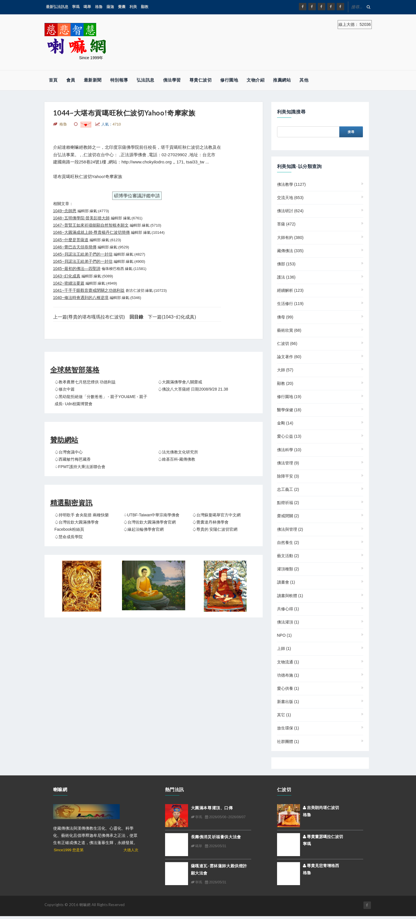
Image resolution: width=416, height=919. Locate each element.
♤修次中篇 (65, 389)
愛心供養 (288, 688)
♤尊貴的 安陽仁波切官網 (215, 529)
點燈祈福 (288, 502)
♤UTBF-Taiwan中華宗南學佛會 (151, 515)
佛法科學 (289, 449)
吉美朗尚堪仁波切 (321, 807)
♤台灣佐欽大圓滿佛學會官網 (149, 522)
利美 (133, 7)
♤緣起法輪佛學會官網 (143, 529)
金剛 (285, 423)
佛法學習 (172, 80)
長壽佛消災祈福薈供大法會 (216, 836)
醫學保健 (289, 410)
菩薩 (286, 224)
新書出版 (288, 701)
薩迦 (110, 7)
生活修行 (290, 303)
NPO (284, 635)
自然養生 (288, 542)
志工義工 (288, 489)
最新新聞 (93, 80)
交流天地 (290, 197)
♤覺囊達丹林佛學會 (210, 522)
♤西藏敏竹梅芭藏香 (73, 459)
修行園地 (229, 80)
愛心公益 (289, 436)
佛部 (286, 264)
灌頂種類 (288, 569)
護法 (286, 277)
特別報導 (119, 80)
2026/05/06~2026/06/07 (225, 817)
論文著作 (289, 356)
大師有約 (290, 237)
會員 (70, 80)
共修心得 (288, 609)
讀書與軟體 (290, 595)
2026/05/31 (215, 846)
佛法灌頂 (288, 622)
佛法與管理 (290, 529)
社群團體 (288, 741)
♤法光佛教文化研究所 (178, 452)
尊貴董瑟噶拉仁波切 (323, 836)
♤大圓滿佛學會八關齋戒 (180, 382)
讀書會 (286, 582)
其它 (284, 715)
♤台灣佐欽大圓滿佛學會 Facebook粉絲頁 (77, 526)
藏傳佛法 (290, 250)
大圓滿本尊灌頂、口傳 (212, 807)
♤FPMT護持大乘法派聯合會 (80, 466)
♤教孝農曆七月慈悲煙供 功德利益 (85, 382)
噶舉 (87, 7)
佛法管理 (288, 463)
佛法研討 (290, 210)
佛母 (285, 317)
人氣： (111, 124)
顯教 (144, 7)
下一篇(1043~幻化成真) (172, 316)
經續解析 (290, 290)
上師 (284, 648)
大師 (285, 370)
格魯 (98, 7)
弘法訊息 (145, 80)
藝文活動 (288, 555)
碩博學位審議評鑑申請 (137, 195)
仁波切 (287, 343)
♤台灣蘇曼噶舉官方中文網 (216, 515)
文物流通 (288, 662)
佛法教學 (291, 184)
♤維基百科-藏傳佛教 (177, 459)
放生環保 (288, 728)
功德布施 (288, 675)
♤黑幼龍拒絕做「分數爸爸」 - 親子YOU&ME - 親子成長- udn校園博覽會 (101, 400)
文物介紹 (255, 80)
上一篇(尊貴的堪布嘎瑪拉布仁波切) (89, 316)
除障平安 (288, 476)
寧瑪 (76, 7)
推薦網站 (282, 80)
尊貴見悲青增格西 (321, 865)
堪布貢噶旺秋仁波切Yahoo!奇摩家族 (87, 176)
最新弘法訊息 (57, 7)
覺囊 (121, 7)
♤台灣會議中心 (69, 452)
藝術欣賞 (289, 330)
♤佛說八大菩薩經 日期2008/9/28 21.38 (193, 389)
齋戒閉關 (288, 515)
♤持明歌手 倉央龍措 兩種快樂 (82, 515)
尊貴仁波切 (200, 80)
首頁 (53, 80)
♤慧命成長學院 (69, 536)
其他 (303, 80)
